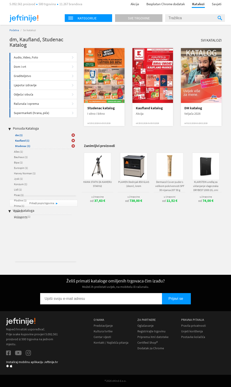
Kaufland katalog (149, 108)
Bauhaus (21, 157)
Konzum (20, 184)
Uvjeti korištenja (192, 331)
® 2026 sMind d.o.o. (115, 380)
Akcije (135, 4)
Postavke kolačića (193, 337)
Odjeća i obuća (23, 94)
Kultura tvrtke (103, 331)
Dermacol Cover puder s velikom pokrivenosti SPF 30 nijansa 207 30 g (169, 186)
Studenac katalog (101, 108)
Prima (19, 205)
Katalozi (198, 4)
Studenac (22, 146)
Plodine (20, 200)
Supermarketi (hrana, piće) (31, 113)
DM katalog (193, 108)
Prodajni (21, 217)
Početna (14, 30)
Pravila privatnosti (193, 326)
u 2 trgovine (97, 196)
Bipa (18, 162)
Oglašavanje (145, 326)
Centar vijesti (102, 337)
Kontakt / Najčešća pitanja (111, 343)
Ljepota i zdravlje (25, 85)
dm (19, 135)
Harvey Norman (25, 173)
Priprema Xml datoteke (153, 337)
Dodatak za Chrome (150, 348)
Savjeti (217, 4)
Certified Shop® (147, 343)
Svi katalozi (211, 40)
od (97, 201)
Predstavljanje (103, 326)
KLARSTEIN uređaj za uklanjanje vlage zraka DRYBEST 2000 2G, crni (205, 186)
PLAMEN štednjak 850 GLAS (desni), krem (133, 184)
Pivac (19, 195)
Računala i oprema (26, 104)
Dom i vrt (20, 67)
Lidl (18, 189)
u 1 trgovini (170, 196)
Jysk (18, 178)
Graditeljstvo (22, 76)
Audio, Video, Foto (26, 57)
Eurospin (21, 168)
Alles (18, 151)
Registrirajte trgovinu (151, 331)
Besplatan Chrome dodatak (165, 4)
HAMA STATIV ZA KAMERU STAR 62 (97, 184)
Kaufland (22, 140)
